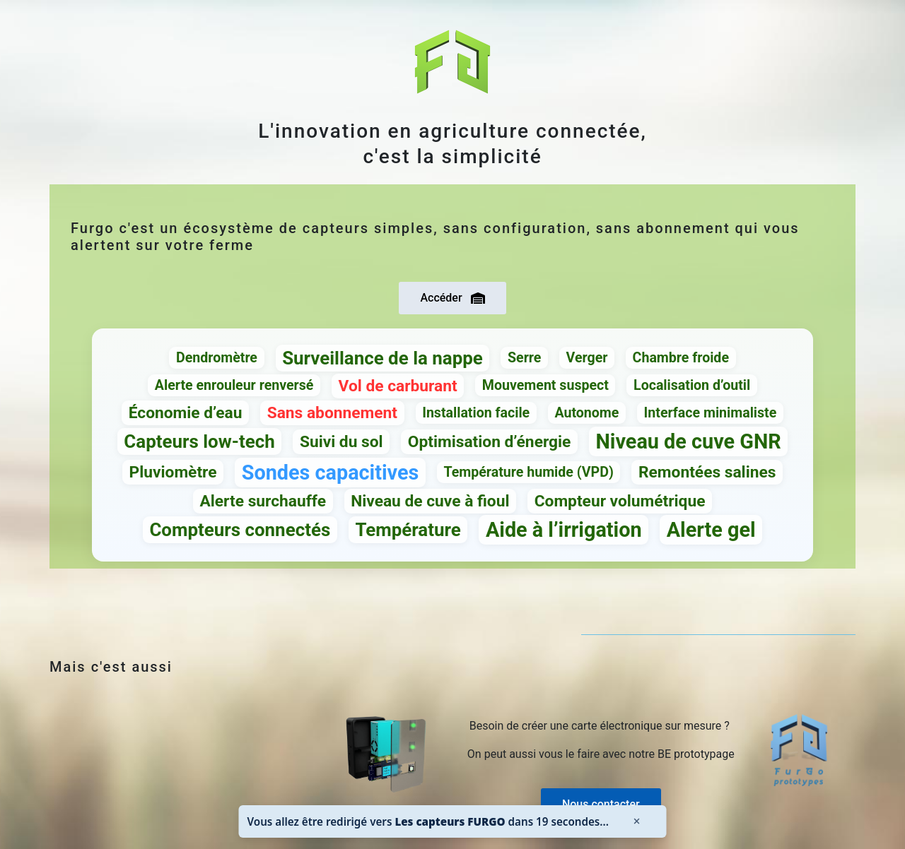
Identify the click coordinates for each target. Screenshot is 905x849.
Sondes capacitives (330, 473)
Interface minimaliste (710, 413)
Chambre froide (681, 358)
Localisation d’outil (692, 385)
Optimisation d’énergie (489, 441)
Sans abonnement (332, 412)
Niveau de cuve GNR (688, 441)
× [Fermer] (636, 820)
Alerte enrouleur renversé (234, 385)
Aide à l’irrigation (564, 530)
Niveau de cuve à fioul (430, 501)
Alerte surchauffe (263, 501)
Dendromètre (216, 358)
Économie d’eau (186, 412)
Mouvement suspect (545, 385)
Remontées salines (707, 472)
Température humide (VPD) (529, 472)
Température (407, 529)
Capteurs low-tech (199, 441)
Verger (587, 358)
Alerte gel (711, 530)
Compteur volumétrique (620, 501)
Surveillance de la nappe (382, 358)
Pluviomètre (173, 472)
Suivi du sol (341, 441)
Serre (524, 358)
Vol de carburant (398, 386)
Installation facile (476, 413)
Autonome (586, 413)
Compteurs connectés (239, 529)
